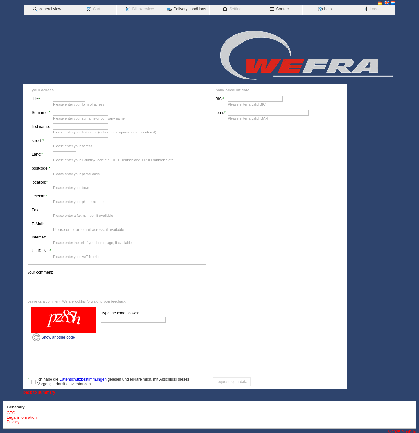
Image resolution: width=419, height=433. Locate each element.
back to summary (39, 390)
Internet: (39, 235)
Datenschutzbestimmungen (83, 377)
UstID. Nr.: (41, 249)
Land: (36, 153)
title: (35, 97)
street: (37, 139)
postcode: (40, 166)
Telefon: (38, 194)
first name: (41, 125)
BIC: (219, 97)
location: (39, 180)
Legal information (22, 416)
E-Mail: (38, 222)
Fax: (35, 208)
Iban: (219, 111)
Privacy (13, 420)
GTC (11, 411)
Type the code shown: (120, 311)
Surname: (40, 111)
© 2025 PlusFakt (402, 430)
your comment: (40, 271)
